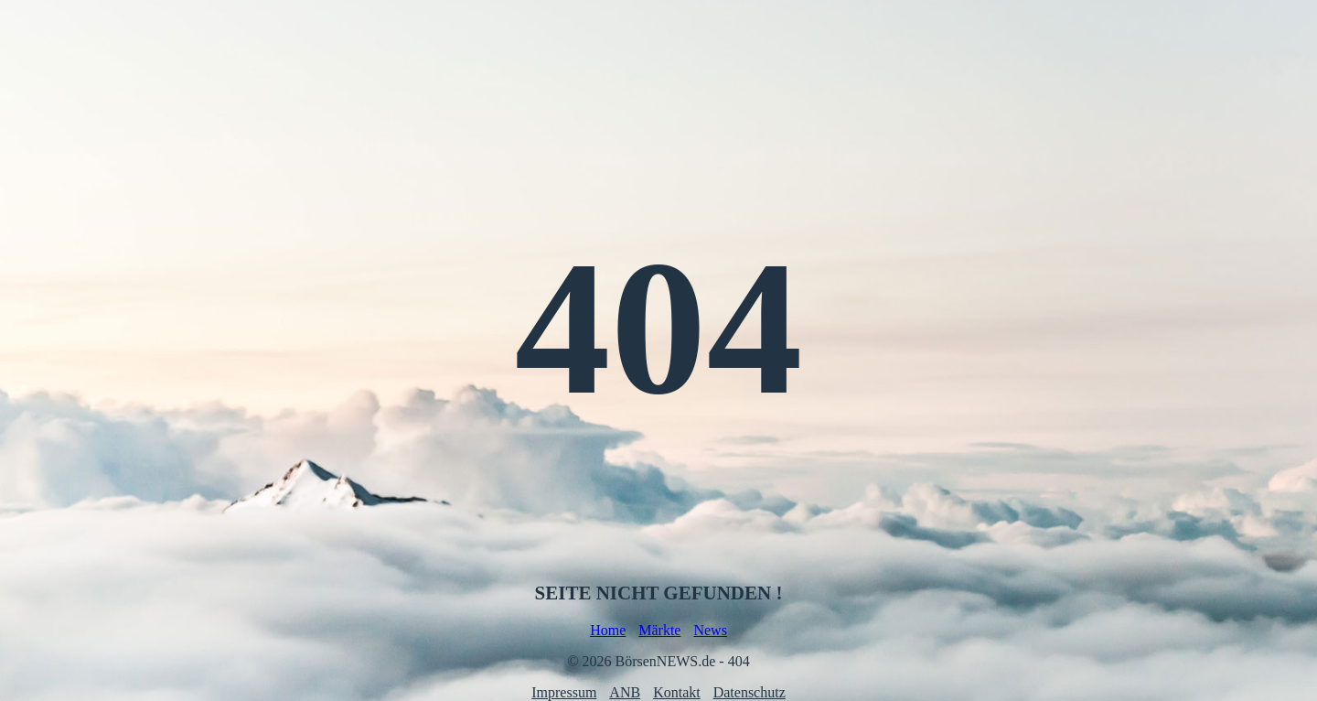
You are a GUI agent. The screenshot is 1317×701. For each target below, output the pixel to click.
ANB (624, 692)
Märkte (659, 630)
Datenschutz (749, 692)
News (709, 630)
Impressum (563, 692)
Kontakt (677, 692)
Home (608, 630)
